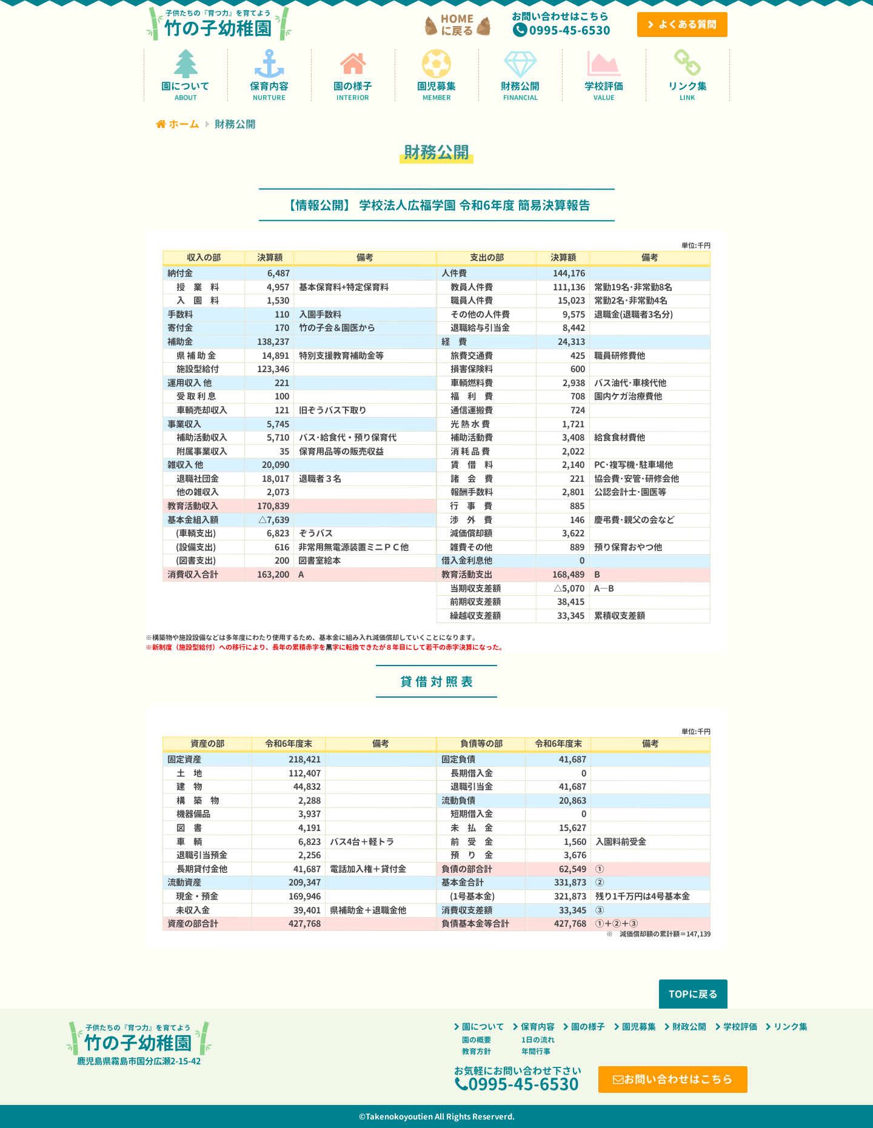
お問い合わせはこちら (679, 1079)
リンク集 (687, 75)
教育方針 (476, 1051)
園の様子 (353, 75)
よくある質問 (687, 24)
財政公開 (689, 1027)
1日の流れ (538, 1040)
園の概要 (476, 1040)
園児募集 (436, 75)
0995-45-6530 (569, 30)
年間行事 (535, 1051)
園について (185, 75)
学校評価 (604, 75)
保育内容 (269, 75)
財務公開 (520, 75)
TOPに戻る (693, 994)
